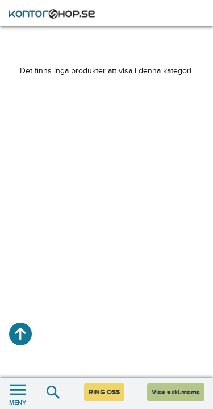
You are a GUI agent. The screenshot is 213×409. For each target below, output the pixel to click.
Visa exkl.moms (176, 392)
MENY (17, 393)
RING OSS (104, 392)
